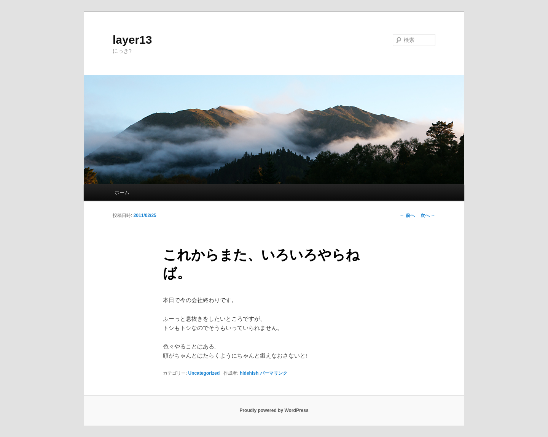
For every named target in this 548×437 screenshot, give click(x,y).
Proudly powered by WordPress (273, 410)
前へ (407, 215)
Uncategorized (204, 373)
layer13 (132, 39)
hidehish (249, 373)
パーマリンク (273, 373)
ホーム (122, 192)
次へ (428, 215)
